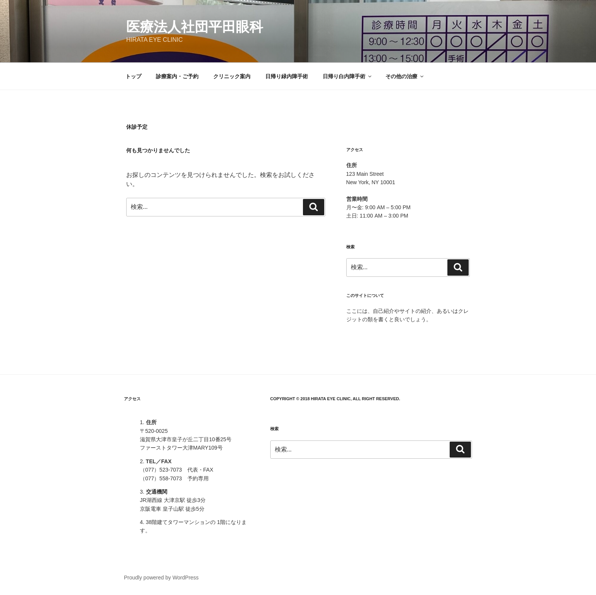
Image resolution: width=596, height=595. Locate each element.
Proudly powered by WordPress (161, 577)
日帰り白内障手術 (347, 76)
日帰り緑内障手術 (286, 76)
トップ (133, 76)
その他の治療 (405, 76)
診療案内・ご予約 (177, 76)
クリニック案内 (231, 76)
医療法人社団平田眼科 (194, 27)
